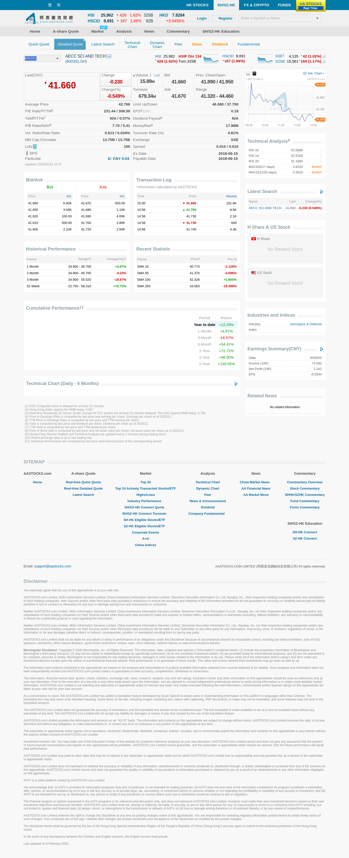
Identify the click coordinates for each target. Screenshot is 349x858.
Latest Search (262, 191)
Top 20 (145, 482)
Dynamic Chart (207, 488)
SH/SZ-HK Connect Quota (146, 507)
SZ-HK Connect (305, 538)
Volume (231, 196)
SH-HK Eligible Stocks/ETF (146, 520)
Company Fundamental (207, 513)
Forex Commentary (305, 507)
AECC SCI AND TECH (265, 208)
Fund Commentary (304, 501)
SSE (279, 56)
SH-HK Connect (305, 532)
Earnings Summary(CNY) (274, 348)
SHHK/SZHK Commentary (305, 495)
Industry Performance (145, 501)
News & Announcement (207, 501)
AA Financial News (255, 488)
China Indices (145, 545)
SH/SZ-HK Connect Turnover (145, 513)
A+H (145, 539)
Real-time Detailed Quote (83, 488)
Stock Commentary (305, 488)
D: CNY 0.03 (118, 158)
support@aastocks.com (52, 566)
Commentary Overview (305, 482)
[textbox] (280, 18)
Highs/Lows (145, 495)
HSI (158, 56)
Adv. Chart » (313, 73)
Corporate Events (145, 532)
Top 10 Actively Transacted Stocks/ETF (145, 488)
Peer (207, 495)
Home (37, 482)
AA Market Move (256, 495)
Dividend (208, 507)
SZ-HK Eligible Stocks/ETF (146, 526)
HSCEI (228, 56)
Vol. (69, 196)
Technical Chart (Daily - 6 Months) (62, 383)
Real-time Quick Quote (83, 482)
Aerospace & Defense (306, 324)
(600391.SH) (76, 61)
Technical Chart (208, 482)
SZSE (280, 61)
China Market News (256, 482)
